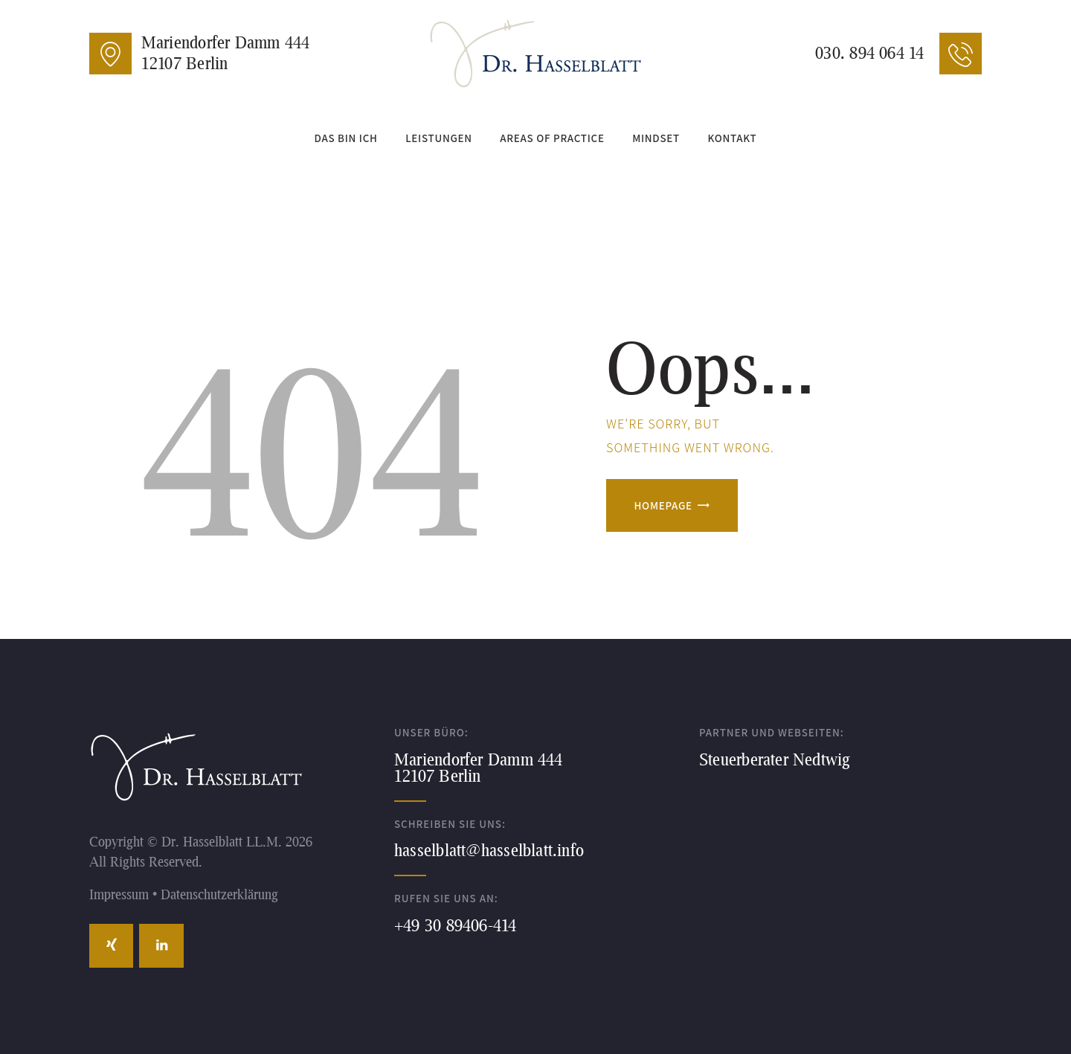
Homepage (663, 505)
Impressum (119, 894)
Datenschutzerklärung (219, 894)
